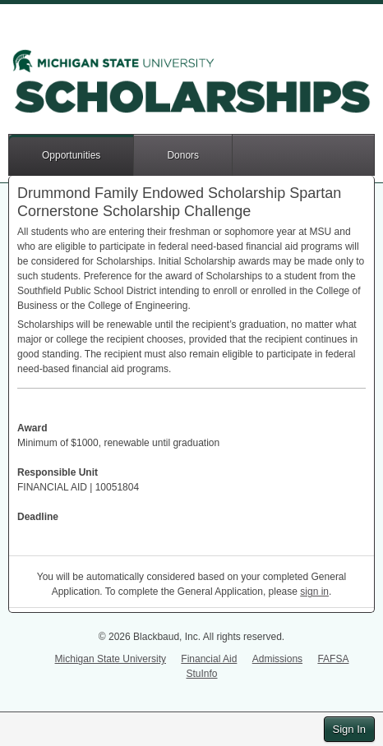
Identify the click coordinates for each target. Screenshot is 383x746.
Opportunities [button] (71, 155)
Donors (183, 155)
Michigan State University (110, 659)
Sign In (349, 729)
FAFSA (332, 659)
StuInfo (201, 673)
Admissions (277, 659)
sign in (314, 591)
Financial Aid (209, 659)
